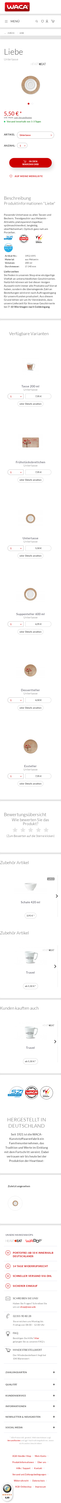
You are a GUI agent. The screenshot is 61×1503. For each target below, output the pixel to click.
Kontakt (38, 1468)
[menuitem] (12, 21)
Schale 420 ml (30, 902)
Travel (30, 972)
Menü (12, 21)
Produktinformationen (23, 1462)
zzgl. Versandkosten (23, 117)
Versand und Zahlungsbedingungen (29, 1474)
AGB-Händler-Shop (21, 1456)
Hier (36, 1338)
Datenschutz (38, 1480)
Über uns (41, 1462)
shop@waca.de (28, 1306)
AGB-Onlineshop (23, 1486)
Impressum (40, 1486)
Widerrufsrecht (21, 1480)
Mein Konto (40, 1456)
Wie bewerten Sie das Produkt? (30, 827)
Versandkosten (14, 1440)
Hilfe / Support (23, 1468)
